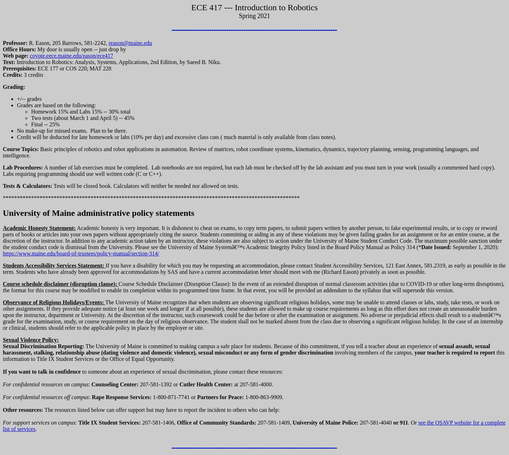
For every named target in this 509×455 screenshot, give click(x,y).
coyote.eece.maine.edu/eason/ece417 (71, 56)
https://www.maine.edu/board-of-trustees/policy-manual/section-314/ (81, 253)
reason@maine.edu (130, 43)
